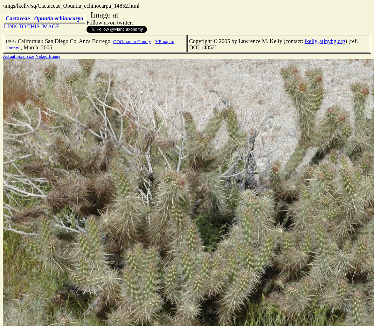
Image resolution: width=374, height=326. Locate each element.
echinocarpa (69, 18)
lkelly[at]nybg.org (325, 41)
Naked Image (47, 56)
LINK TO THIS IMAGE (32, 26)
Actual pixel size (18, 56)
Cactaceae (18, 18)
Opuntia (43, 18)
